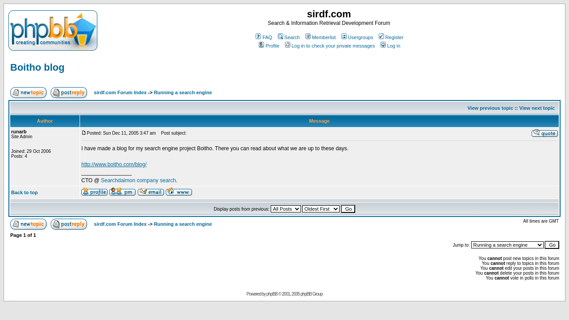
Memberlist (320, 37)
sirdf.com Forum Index (120, 92)
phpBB (271, 294)
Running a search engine (183, 92)
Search (289, 37)
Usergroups (357, 37)
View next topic (537, 108)
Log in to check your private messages (330, 45)
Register (391, 37)
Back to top (24, 192)
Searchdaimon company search (138, 180)
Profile (269, 45)
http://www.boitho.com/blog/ (114, 164)
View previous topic (490, 108)
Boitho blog (37, 67)
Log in (391, 45)
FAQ (264, 37)
